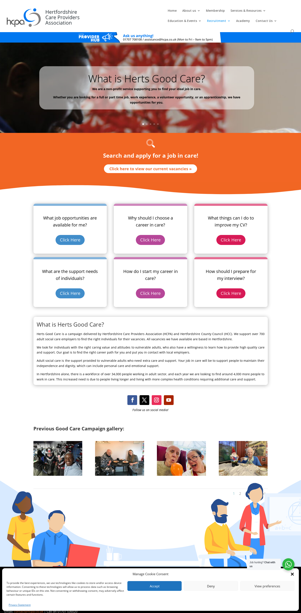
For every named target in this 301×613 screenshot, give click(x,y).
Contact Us (271, 13)
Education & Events (190, 13)
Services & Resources (149, 13)
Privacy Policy (162, 568)
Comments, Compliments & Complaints (129, 568)
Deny (211, 586)
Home (76, 13)
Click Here (70, 233)
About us (93, 13)
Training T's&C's (182, 568)
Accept (155, 586)
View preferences (267, 586)
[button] (292, 574)
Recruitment (224, 13)
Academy (251, 13)
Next (262, 486)
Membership (119, 13)
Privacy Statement (20, 605)
